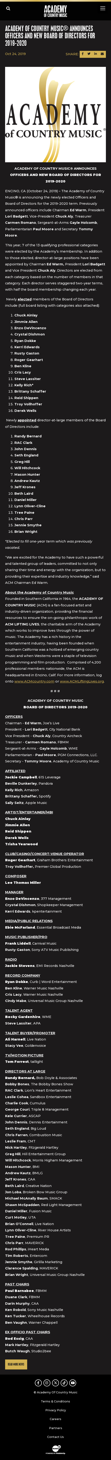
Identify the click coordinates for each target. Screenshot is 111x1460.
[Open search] (8, 8)
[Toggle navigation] (103, 8)
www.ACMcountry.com (34, 681)
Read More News (16, 1364)
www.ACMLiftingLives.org (82, 681)
